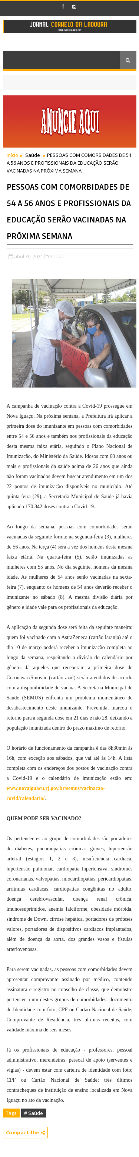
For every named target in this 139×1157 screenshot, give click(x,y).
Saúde (32, 155)
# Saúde (33, 1113)
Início (12, 155)
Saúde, (58, 256)
